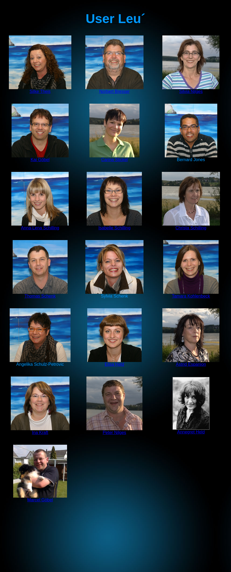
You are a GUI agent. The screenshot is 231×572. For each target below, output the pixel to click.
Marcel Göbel (40, 500)
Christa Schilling (191, 228)
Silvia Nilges (190, 89)
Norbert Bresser (114, 89)
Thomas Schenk (40, 296)
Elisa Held (114, 362)
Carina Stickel (114, 158)
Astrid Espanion (190, 362)
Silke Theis (40, 89)
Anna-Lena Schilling (40, 226)
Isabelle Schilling (114, 226)
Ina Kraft (40, 432)
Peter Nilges (114, 430)
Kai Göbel (40, 159)
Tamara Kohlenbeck (191, 294)
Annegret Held (191, 430)
